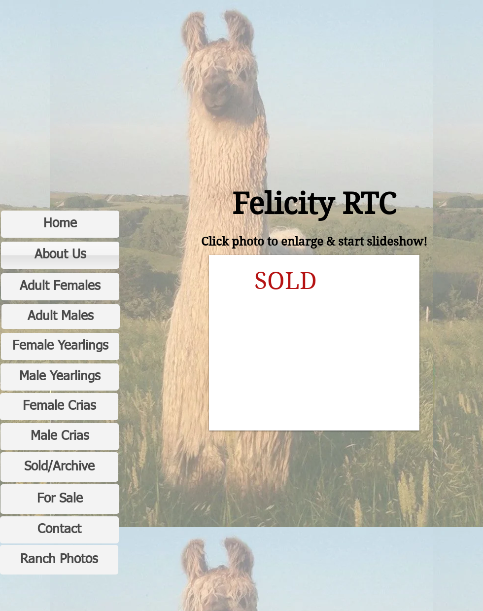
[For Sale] (59, 499)
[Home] (60, 224)
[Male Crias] (59, 436)
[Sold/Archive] (59, 467)
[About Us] (60, 255)
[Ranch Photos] (59, 560)
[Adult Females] (60, 286)
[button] (314, 343)
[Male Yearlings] (59, 377)
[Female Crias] (59, 406)
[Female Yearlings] (60, 346)
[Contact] (59, 529)
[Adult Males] (60, 316)
